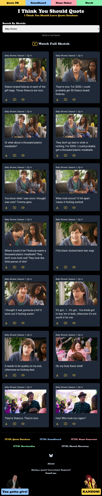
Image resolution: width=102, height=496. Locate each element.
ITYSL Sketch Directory (75, 446)
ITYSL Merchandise (24, 446)
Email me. (51, 471)
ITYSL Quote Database (17, 439)
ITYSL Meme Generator (84, 439)
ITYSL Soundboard (50, 439)
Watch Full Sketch (51, 44)
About (51, 463)
